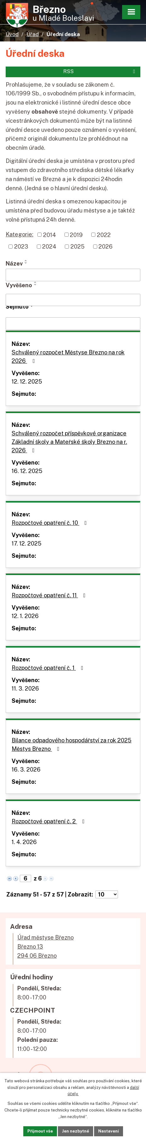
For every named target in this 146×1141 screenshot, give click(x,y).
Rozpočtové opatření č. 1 (49, 668)
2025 (77, 246)
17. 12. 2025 (27, 543)
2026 (105, 246)
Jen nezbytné (75, 1131)
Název (14, 263)
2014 (49, 234)
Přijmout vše (40, 1131)
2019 (76, 234)
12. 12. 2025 (27, 381)
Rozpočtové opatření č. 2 (49, 821)
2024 (49, 246)
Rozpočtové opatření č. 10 (50, 522)
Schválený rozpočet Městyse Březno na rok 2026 (68, 356)
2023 (21, 246)
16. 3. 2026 (26, 769)
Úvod (12, 34)
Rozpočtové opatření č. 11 (50, 595)
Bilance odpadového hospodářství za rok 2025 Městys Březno (72, 744)
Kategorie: (19, 234)
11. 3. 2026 (25, 688)
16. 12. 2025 (27, 471)
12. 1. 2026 (25, 616)
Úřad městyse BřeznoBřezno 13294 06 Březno (45, 946)
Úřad (32, 34)
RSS (100, 71)
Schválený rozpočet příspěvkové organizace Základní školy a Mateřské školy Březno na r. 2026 (69, 442)
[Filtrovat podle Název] (73, 275)
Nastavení (108, 1131)
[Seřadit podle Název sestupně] (26, 263)
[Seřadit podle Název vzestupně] (26, 260)
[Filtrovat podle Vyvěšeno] (73, 300)
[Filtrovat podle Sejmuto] (73, 323)
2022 (104, 234)
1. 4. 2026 (24, 842)
